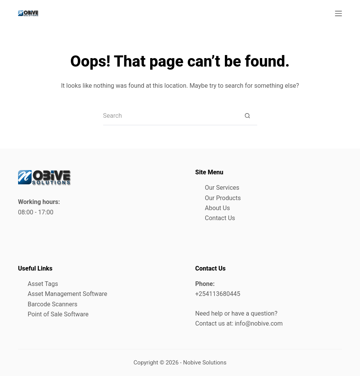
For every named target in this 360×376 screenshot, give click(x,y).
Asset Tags (43, 283)
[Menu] (338, 13)
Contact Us (220, 218)
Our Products (223, 198)
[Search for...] (170, 115)
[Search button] (247, 115)
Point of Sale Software (58, 314)
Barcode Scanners (52, 304)
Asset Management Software (67, 293)
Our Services (222, 187)
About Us (217, 208)
